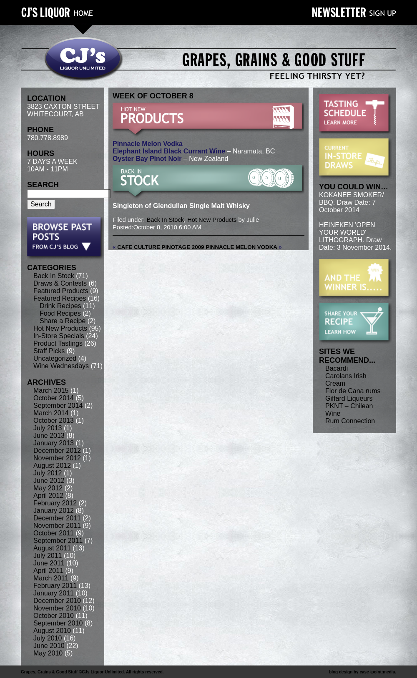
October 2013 (53, 420)
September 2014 (58, 405)
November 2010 (57, 608)
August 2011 (52, 548)
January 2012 (53, 510)
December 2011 (57, 518)
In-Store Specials (58, 335)
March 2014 (51, 413)
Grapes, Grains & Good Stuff (49, 672)
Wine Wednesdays (61, 365)
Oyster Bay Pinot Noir (147, 158)
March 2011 (51, 578)
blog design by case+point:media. (362, 672)
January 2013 (53, 443)
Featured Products (60, 290)
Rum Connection (350, 420)
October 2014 (53, 398)
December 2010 (57, 600)
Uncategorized (54, 358)
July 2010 (47, 638)
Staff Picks (49, 350)
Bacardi (336, 368)
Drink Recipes (60, 305)
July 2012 (47, 473)
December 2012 (57, 450)
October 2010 (53, 615)
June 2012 (49, 480)
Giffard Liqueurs (349, 398)
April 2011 (48, 570)
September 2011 (58, 540)
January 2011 (53, 593)
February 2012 (55, 503)
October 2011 (53, 533)
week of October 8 (153, 96)
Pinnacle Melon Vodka (148, 143)
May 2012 (48, 488)
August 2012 (52, 465)
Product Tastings (58, 343)
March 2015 (51, 390)
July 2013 (47, 428)
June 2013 (49, 435)
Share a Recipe (62, 320)
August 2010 (52, 630)
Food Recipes (60, 313)
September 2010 (58, 623)
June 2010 (49, 645)
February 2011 (55, 585)
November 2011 (57, 525)
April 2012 (48, 495)
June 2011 (49, 563)
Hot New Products (60, 328)
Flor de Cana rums (353, 390)
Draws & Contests (60, 283)
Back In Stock (53, 275)
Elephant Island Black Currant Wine (169, 151)
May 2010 (48, 653)
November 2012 (57, 458)
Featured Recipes (59, 298)
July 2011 (47, 555)
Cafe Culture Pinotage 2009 (160, 247)
